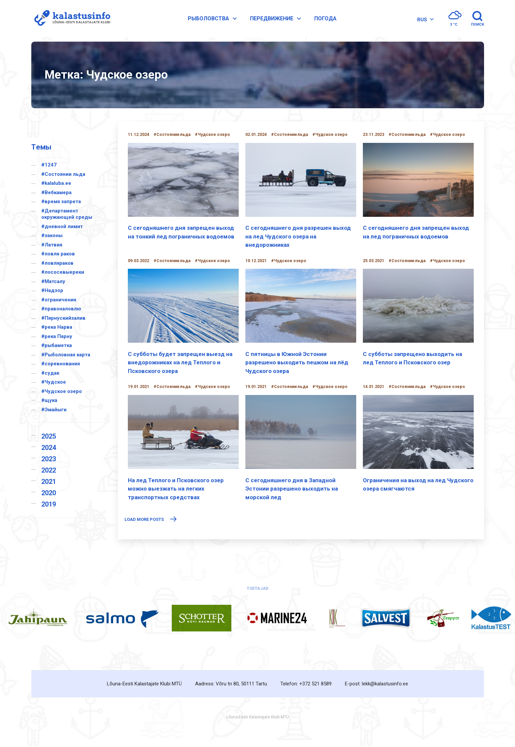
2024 (48, 448)
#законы (52, 235)
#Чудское (53, 382)
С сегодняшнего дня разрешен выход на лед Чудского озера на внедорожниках (298, 236)
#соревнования (60, 364)
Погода (327, 20)
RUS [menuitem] (421, 21)
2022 (48, 470)
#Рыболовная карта (65, 355)
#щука (49, 400)
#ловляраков (57, 263)
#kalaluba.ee (56, 183)
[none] (423, 21)
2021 (48, 482)
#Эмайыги (54, 410)
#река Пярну (56, 336)
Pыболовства (214, 21)
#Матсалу (53, 281)
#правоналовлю (61, 309)
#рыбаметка (56, 345)
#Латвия (51, 245)
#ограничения (58, 300)
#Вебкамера (56, 192)
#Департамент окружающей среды (66, 214)
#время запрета (61, 201)
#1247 (49, 165)
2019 (48, 504)
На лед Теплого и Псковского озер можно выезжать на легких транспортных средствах (176, 489)
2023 (48, 459)
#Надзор (52, 290)
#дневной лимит (62, 226)
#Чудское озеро (61, 391)
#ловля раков (58, 254)
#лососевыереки (62, 272)
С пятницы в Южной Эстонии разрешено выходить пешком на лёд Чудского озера (296, 362)
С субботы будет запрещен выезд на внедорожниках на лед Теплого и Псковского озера (180, 362)
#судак (50, 373)
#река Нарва (56, 327)
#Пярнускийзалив (63, 318)
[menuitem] (423, 21)
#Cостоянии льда (63, 174)
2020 (48, 493)
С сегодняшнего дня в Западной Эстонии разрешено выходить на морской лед (291, 489)
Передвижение (277, 21)
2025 (48, 436)
